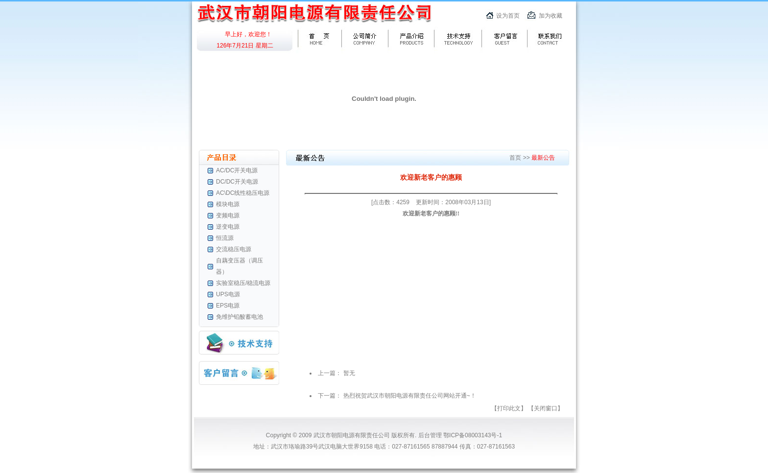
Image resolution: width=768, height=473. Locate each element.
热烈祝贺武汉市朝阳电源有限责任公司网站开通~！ (409, 395)
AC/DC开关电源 (237, 170)
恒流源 (225, 238)
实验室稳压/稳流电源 (243, 283)
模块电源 (228, 204)
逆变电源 (228, 226)
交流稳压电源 (233, 249)
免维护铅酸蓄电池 (239, 316)
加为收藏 (550, 15)
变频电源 (228, 215)
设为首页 (508, 15)
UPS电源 (228, 294)
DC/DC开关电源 (237, 181)
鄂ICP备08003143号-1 (472, 435)
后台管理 (430, 435)
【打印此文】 (509, 408)
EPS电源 (228, 305)
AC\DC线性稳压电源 (242, 192)
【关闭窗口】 (545, 408)
